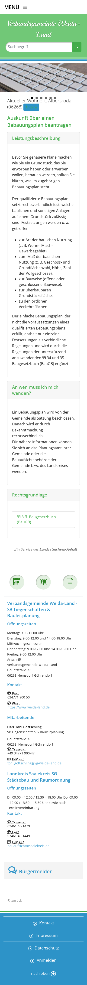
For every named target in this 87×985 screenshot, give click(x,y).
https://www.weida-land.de (28, 707)
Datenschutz (46, 948)
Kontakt (46, 923)
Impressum (46, 935)
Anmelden (46, 960)
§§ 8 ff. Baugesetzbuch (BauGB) (36, 519)
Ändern (31, 107)
